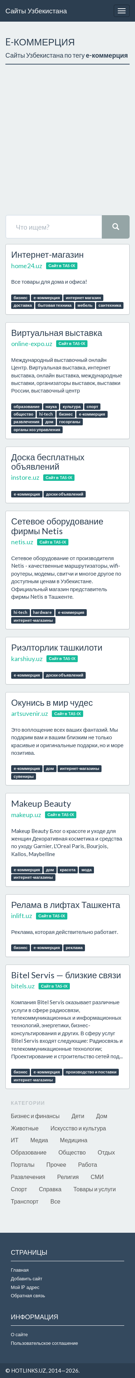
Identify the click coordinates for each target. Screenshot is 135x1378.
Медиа (39, 1139)
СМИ (97, 1176)
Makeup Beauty (41, 803)
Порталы (23, 1164)
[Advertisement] (67, 139)
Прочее (56, 1164)
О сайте (19, 1334)
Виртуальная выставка (56, 332)
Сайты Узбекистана (36, 10)
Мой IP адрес (25, 1287)
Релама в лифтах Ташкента (65, 904)
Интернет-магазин (47, 254)
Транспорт (25, 1201)
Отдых (106, 1152)
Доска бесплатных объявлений (47, 461)
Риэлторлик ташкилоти (56, 647)
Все (55, 1201)
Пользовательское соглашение (44, 1343)
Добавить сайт (26, 1278)
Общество (72, 1152)
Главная (19, 1270)
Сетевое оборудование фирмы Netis (57, 526)
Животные (25, 1128)
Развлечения (28, 1176)
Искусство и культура (78, 1128)
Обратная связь (28, 1295)
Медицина (73, 1139)
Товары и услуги (94, 1189)
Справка (50, 1189)
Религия (68, 1176)
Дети (78, 1115)
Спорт (19, 1189)
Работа (87, 1164)
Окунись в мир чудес (52, 702)
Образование (28, 1152)
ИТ (14, 1139)
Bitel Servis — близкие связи (66, 975)
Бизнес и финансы (35, 1115)
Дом (101, 1115)
